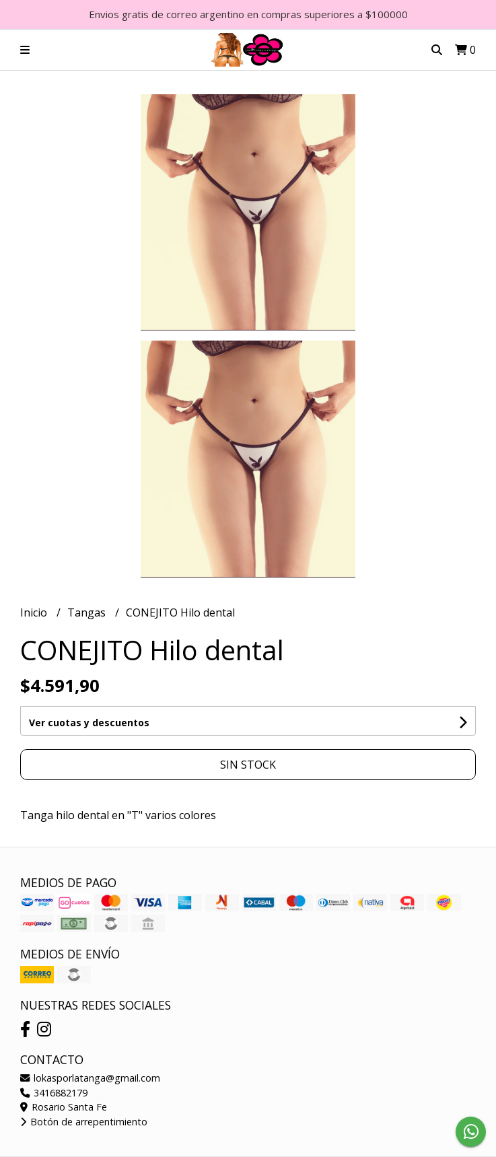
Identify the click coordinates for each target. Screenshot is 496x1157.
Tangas (87, 612)
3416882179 (53, 1092)
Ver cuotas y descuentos (89, 722)
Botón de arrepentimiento (83, 1121)
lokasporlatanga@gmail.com (90, 1078)
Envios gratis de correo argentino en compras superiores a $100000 (248, 14)
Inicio (35, 612)
